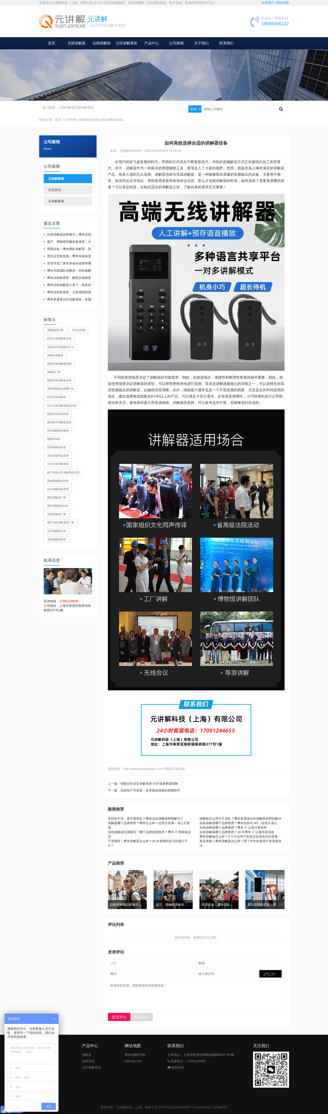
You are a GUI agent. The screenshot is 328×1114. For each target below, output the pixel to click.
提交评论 (119, 1017)
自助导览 (88, 1061)
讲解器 (86, 1055)
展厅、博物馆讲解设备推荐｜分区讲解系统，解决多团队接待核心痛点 (67, 242)
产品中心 (151, 43)
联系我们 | (269, 3)
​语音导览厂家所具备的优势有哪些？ (67, 263)
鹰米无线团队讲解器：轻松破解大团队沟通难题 (67, 271)
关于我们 (201, 43)
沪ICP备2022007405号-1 (175, 1107)
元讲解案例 (56, 201)
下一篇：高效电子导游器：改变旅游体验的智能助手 (144, 790)
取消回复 (141, 1017)
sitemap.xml (133, 1061)
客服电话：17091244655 (186, 1061)
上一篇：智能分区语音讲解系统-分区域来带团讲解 (143, 783)
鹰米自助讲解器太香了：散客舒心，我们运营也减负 (67, 285)
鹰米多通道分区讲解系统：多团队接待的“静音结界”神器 (67, 300)
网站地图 (282, 3)
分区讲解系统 (126, 43)
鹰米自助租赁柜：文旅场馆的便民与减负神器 (67, 292)
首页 (51, 43)
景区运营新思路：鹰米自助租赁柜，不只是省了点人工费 (67, 256)
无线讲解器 (77, 43)
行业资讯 (54, 190)
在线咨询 (175, 1067)
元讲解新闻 (56, 178)
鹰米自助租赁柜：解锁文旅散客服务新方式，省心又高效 (67, 278)
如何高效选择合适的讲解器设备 (101, 119)
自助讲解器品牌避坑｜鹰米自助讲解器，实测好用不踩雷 (67, 235)
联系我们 (226, 43)
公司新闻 (176, 43)
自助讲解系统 (84, 107)
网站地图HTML (135, 1055)
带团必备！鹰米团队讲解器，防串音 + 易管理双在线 (67, 249)
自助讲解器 (102, 43)
